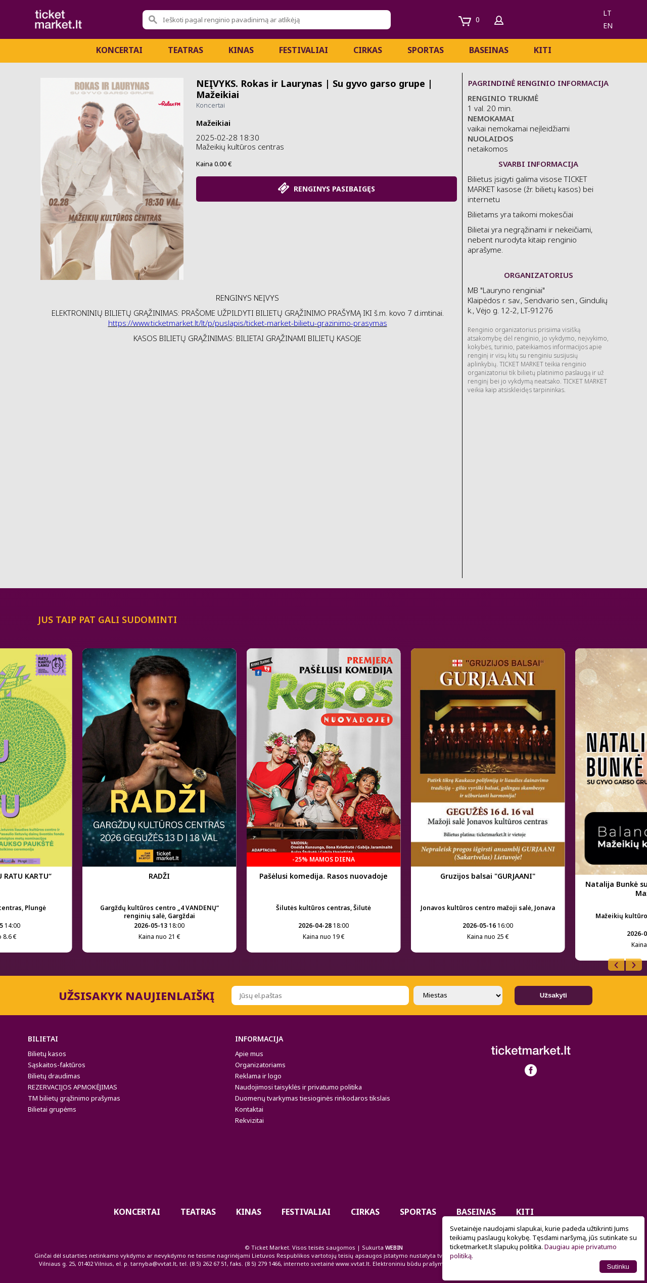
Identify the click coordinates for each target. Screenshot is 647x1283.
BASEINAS (489, 50)
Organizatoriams (260, 1064)
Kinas (241, 50)
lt (607, 13)
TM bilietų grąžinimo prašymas (74, 1098)
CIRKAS (367, 50)
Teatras (185, 50)
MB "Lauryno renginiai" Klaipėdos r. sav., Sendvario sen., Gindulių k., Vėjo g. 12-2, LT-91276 (538, 300)
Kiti (542, 50)
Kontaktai (249, 1109)
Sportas (425, 50)
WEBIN (394, 1247)
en (608, 25)
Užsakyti (553, 995)
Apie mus (249, 1053)
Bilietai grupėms (52, 1109)
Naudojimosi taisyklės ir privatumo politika (298, 1086)
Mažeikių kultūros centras (240, 146)
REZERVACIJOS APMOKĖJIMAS (72, 1086)
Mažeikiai (213, 123)
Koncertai (119, 50)
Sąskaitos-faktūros (56, 1064)
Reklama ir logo (258, 1075)
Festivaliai (303, 50)
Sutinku (618, 1266)
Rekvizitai (249, 1120)
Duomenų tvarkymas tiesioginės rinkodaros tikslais (312, 1098)
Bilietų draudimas (54, 1075)
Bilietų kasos (47, 1053)
